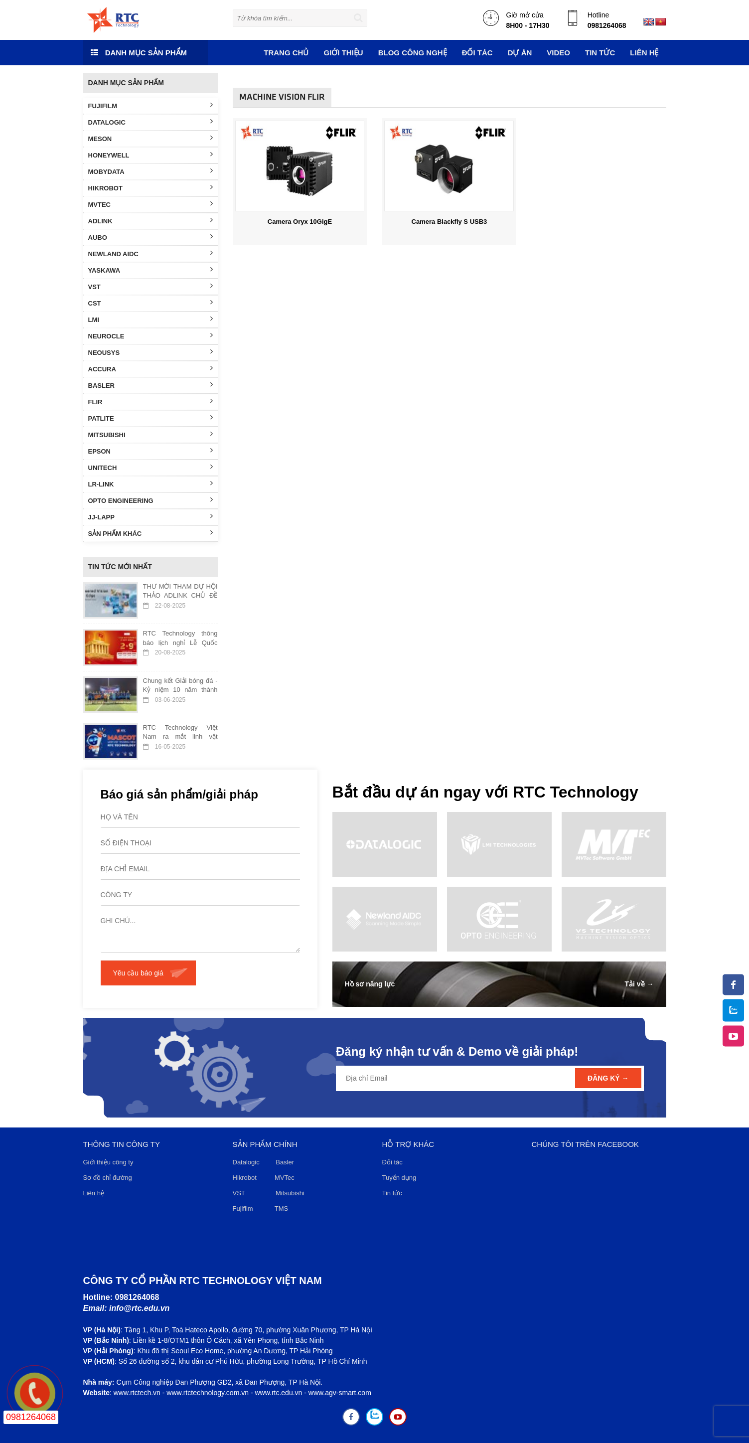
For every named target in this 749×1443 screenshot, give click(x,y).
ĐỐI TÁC (477, 52)
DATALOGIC (150, 121)
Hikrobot (245, 1177)
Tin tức (392, 1193)
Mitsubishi (291, 1193)
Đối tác (392, 1162)
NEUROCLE (150, 335)
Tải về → (638, 984)
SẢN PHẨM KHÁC (150, 532)
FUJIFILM (150, 105)
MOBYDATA (150, 170)
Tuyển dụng (399, 1177)
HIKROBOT (150, 187)
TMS (281, 1208)
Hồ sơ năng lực (370, 984)
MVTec (285, 1177)
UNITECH (150, 467)
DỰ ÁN (520, 52)
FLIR (150, 401)
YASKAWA (150, 269)
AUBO (150, 236)
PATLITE (150, 417)
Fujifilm (243, 1208)
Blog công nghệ (412, 52)
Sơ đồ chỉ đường (107, 1177)
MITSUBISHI (150, 434)
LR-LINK (150, 483)
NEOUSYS (150, 351)
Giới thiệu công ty (108, 1162)
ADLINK (150, 220)
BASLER (150, 384)
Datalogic (246, 1162)
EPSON (150, 450)
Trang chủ (286, 52)
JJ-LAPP (150, 516)
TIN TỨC (600, 52)
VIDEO (558, 52)
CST (150, 302)
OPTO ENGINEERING (150, 499)
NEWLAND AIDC (150, 253)
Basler (287, 1162)
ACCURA (150, 368)
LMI (150, 319)
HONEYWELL (150, 154)
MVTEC (150, 203)
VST (150, 286)
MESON (150, 138)
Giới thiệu (343, 52)
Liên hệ (644, 52)
